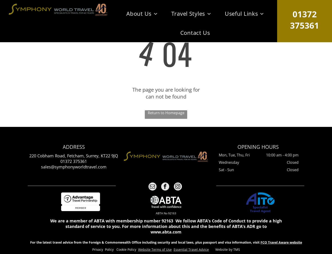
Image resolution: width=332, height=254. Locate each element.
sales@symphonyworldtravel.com (74, 167)
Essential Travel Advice (191, 249)
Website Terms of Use (155, 249)
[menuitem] (141, 13)
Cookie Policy (126, 249)
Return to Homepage (166, 112)
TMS (236, 249)
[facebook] (165, 187)
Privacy (97, 249)
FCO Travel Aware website (281, 242)
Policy (109, 249)
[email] (152, 187)
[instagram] (178, 187)
